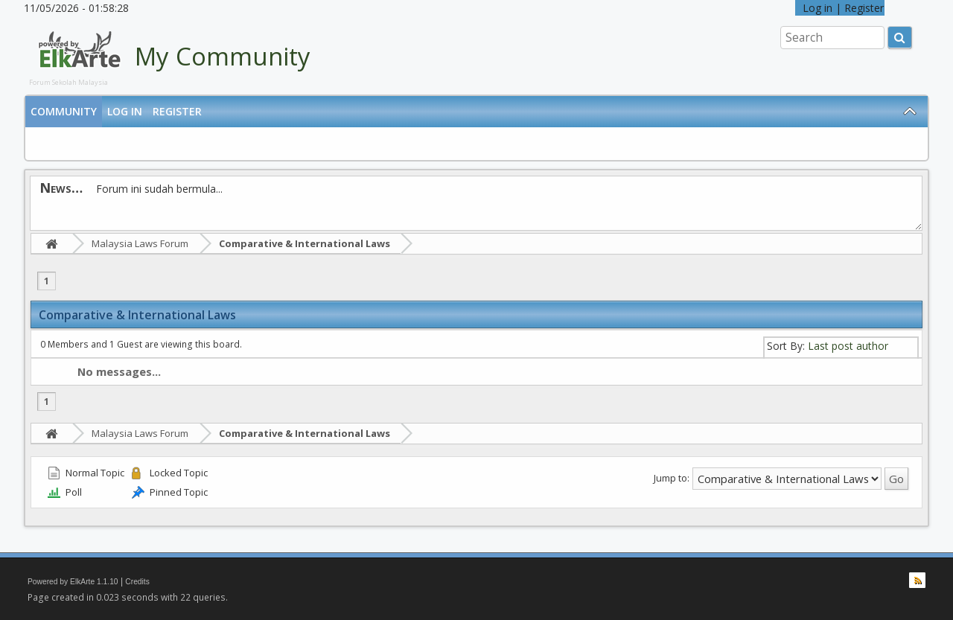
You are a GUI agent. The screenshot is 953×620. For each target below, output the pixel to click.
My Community (222, 56)
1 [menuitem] (46, 281)
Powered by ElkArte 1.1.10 (73, 582)
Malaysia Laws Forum (140, 243)
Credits (137, 582)
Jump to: (671, 478)
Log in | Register (840, 8)
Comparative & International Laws (304, 243)
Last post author (848, 346)
